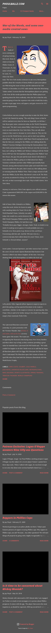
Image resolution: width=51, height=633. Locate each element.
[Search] (42, 4)
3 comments (14, 541)
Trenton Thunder (10, 376)
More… (41, 11)
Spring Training (37, 373)
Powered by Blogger (25, 624)
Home (5, 11)
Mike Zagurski (8, 373)
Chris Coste (13, 367)
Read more (44, 473)
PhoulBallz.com (13, 4)
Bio (13, 11)
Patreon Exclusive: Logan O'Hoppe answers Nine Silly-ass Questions (24, 448)
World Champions (25, 376)
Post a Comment (9, 395)
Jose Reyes (7, 370)
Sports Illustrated (22, 373)
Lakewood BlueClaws (20, 370)
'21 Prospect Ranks (27, 11)
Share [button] (5, 379)
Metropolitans (35, 370)
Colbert (22, 367)
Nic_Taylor (30, 628)
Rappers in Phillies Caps (17, 517)
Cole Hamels (31, 367)
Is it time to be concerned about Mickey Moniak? (22, 587)
